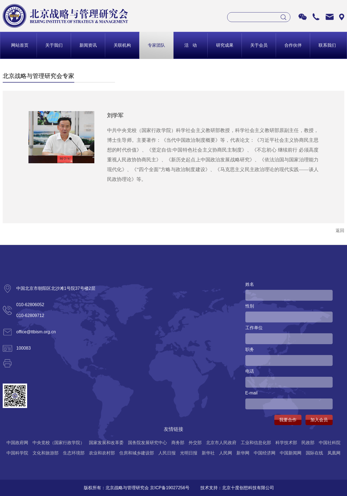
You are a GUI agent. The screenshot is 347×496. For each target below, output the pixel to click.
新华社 (208, 453)
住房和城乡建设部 (136, 453)
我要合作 (288, 419)
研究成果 (224, 45)
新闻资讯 (88, 45)
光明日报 (188, 453)
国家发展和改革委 (106, 442)
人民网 (225, 453)
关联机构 (122, 45)
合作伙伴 (293, 45)
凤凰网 (333, 453)
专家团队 (156, 45)
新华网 (242, 453)
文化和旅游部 (46, 453)
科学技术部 (286, 442)
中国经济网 (264, 453)
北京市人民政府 (221, 442)
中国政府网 (17, 442)
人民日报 (167, 453)
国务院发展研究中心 (147, 442)
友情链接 (173, 429)
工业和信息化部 (256, 442)
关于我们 (54, 45)
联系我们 (327, 45)
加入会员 (319, 419)
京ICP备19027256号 (169, 487)
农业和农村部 (102, 453)
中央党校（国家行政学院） (59, 442)
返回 (340, 230)
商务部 (177, 442)
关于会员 (259, 45)
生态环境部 (74, 453)
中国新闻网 (290, 453)
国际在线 (314, 453)
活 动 (190, 45)
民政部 (307, 442)
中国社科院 (329, 442)
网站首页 (19, 45)
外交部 (195, 442)
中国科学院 (17, 453)
